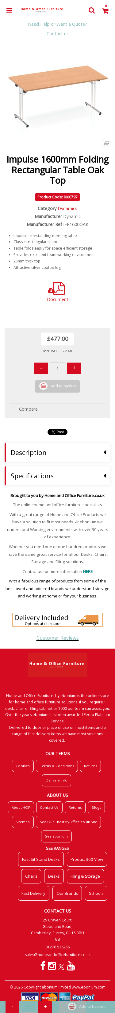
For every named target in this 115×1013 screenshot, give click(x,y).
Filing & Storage (85, 876)
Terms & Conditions (57, 765)
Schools (96, 893)
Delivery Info (56, 780)
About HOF (21, 807)
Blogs (96, 807)
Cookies (23, 765)
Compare (23, 409)
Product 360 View (87, 859)
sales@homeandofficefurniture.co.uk (57, 954)
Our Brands (67, 893)
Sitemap (23, 821)
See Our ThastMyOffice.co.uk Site (68, 821)
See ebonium (56, 836)
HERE (88, 571)
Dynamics (67, 208)
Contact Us (49, 807)
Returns (90, 765)
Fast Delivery (33, 893)
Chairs (31, 876)
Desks (54, 876)
